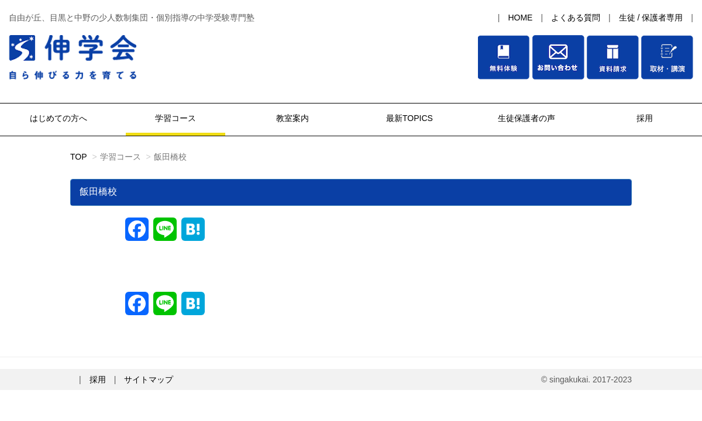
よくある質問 (575, 17)
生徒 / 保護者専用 (651, 17)
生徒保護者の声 (526, 118)
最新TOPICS (409, 118)
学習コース (175, 118)
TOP (78, 156)
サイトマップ (148, 379)
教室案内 (292, 118)
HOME (520, 17)
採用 (643, 118)
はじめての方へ (58, 118)
